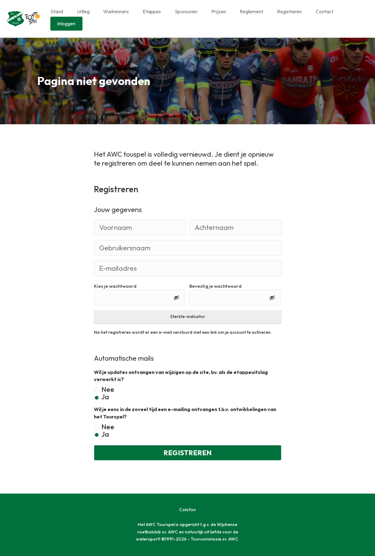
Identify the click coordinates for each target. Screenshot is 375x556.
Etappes (152, 11)
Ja (105, 397)
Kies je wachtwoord (115, 286)
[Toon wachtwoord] (176, 297)
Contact (324, 11)
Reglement (251, 11)
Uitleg (83, 11)
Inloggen (66, 23)
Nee (107, 389)
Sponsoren (186, 11)
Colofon (187, 509)
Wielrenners (116, 11)
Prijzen (218, 11)
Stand (56, 11)
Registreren (289, 11)
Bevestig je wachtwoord (215, 286)
